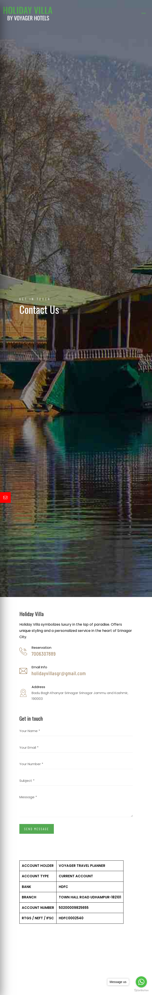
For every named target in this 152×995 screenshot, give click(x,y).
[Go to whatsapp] (141, 981)
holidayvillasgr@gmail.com (59, 673)
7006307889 (44, 654)
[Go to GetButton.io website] (141, 990)
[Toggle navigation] (143, 13)
